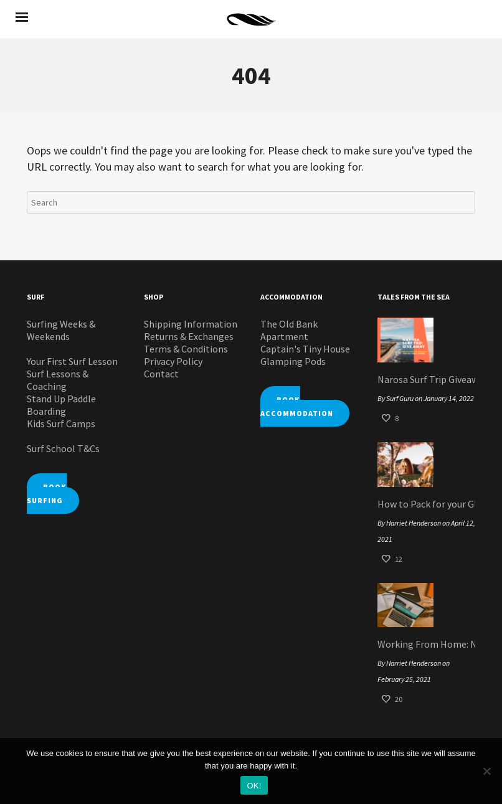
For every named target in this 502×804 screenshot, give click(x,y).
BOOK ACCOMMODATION (296, 406)
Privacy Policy (173, 361)
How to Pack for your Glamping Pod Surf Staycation (426, 504)
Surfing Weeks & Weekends (61, 330)
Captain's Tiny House (305, 349)
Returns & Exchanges (189, 336)
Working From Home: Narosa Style (426, 644)
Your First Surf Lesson (72, 361)
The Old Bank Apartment (289, 330)
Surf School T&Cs (63, 448)
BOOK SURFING (47, 493)
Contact (161, 373)
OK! (254, 785)
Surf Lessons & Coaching (57, 379)
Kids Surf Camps (61, 423)
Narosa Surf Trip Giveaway (426, 379)
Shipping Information (190, 324)
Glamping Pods (293, 361)
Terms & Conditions (186, 349)
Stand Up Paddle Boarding (61, 404)
